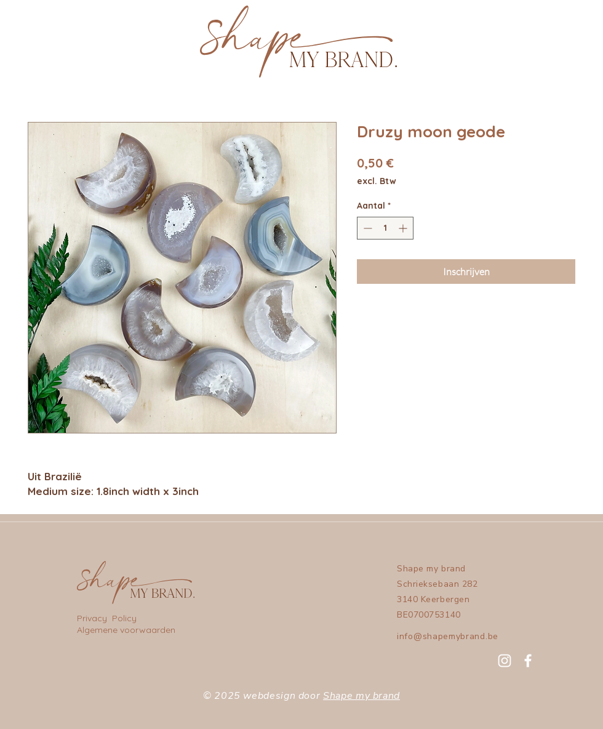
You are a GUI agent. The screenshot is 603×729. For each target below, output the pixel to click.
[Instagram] (504, 660)
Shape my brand (361, 696)
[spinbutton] (385, 228)
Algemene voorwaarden (126, 629)
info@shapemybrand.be (447, 636)
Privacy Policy (108, 618)
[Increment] (404, 228)
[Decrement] (366, 228)
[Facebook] (528, 660)
